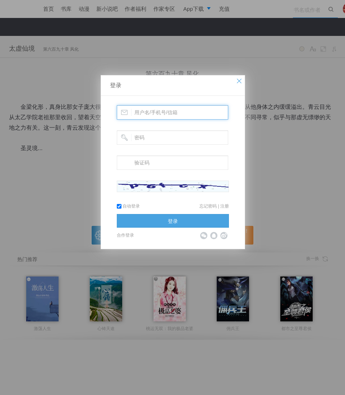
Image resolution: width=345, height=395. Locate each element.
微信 (203, 235)
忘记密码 (208, 206)
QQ (213, 235)
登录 (115, 85)
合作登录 (125, 235)
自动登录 (128, 206)
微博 (223, 235)
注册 (224, 206)
